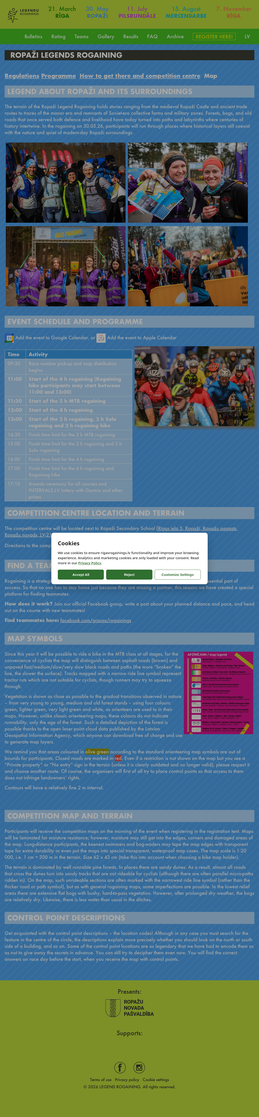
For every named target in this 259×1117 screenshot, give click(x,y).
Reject (115, 575)
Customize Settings (158, 575)
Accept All (76, 575)
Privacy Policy (89, 563)
